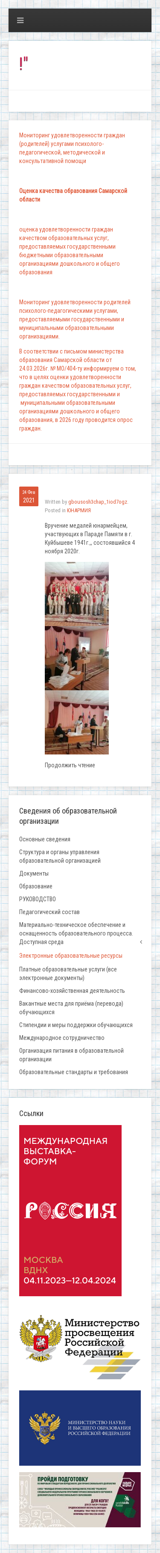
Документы (34, 873)
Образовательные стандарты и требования (73, 1072)
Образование (35, 886)
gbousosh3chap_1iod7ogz (97, 502)
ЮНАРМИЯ (79, 510)
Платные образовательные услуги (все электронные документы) (68, 973)
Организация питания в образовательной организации (71, 1055)
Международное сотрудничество (62, 1037)
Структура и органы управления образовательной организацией (60, 856)
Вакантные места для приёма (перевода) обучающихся (71, 1008)
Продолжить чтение (70, 765)
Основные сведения (44, 839)
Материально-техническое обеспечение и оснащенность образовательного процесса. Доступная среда (76, 933)
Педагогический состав (49, 912)
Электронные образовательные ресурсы (70, 955)
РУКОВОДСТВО (37, 899)
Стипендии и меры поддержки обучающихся (76, 1024)
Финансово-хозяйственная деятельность (72, 990)
